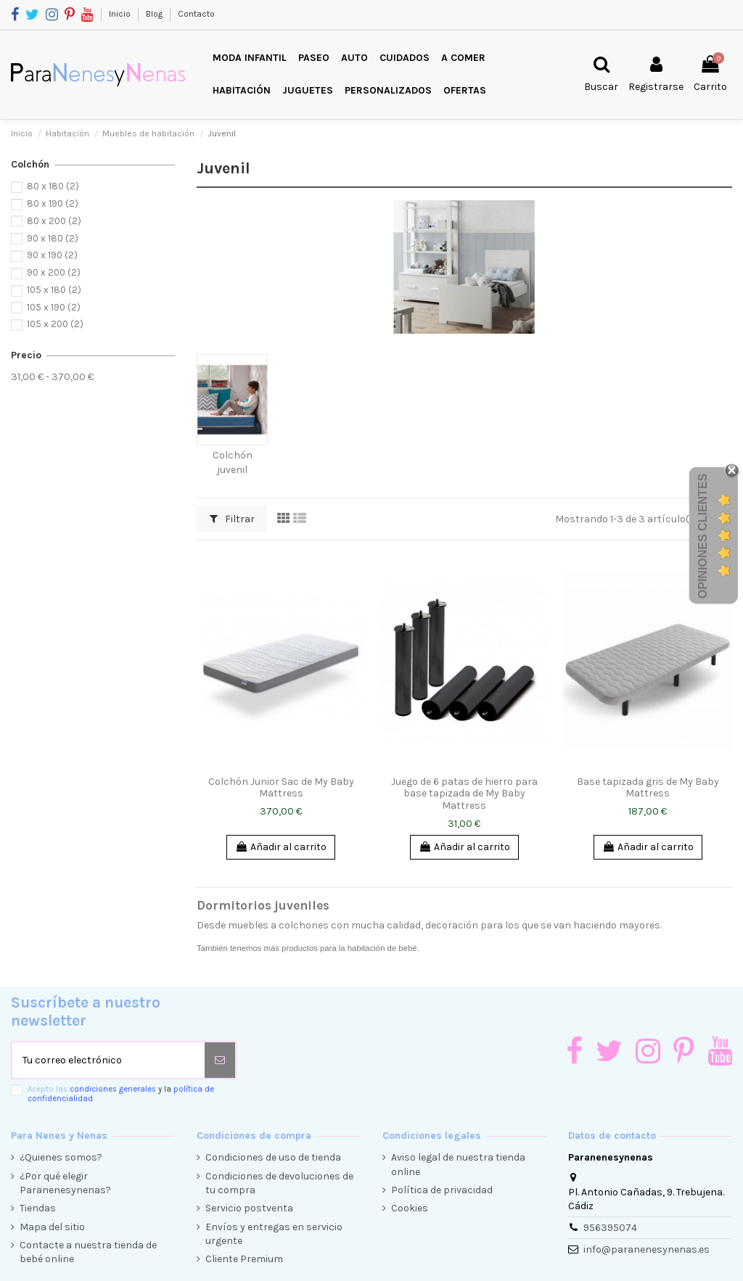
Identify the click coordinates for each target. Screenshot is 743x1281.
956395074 (610, 1228)
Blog (155, 14)
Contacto (196, 14)
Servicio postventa (249, 1208)
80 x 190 (52, 203)
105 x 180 (54, 289)
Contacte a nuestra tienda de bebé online (88, 1252)
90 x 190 (52, 255)
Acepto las (121, 1093)
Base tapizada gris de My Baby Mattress (648, 787)
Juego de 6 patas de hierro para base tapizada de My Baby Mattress (464, 793)
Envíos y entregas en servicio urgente (273, 1234)
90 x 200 (54, 272)
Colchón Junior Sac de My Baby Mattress (281, 787)
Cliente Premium (244, 1259)
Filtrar (232, 519)
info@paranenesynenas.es (646, 1249)
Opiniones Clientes (703, 536)
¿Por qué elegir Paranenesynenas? (65, 1183)
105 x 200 (55, 323)
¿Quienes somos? (61, 1157)
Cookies (409, 1208)
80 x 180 (53, 186)
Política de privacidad (442, 1190)
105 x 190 (54, 307)
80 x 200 (54, 220)
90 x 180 (52, 238)
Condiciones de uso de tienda (273, 1157)
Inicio (121, 14)
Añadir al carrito (281, 847)
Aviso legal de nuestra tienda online (458, 1164)
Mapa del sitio (52, 1227)
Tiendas (38, 1208)
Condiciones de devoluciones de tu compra (279, 1183)
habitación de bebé (382, 948)
